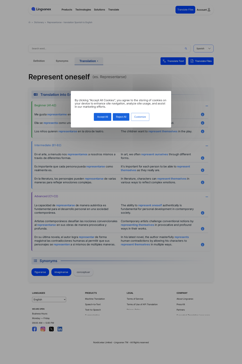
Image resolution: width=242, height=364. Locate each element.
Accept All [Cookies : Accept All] (102, 117)
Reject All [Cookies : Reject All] (121, 117)
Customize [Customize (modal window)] (140, 117)
